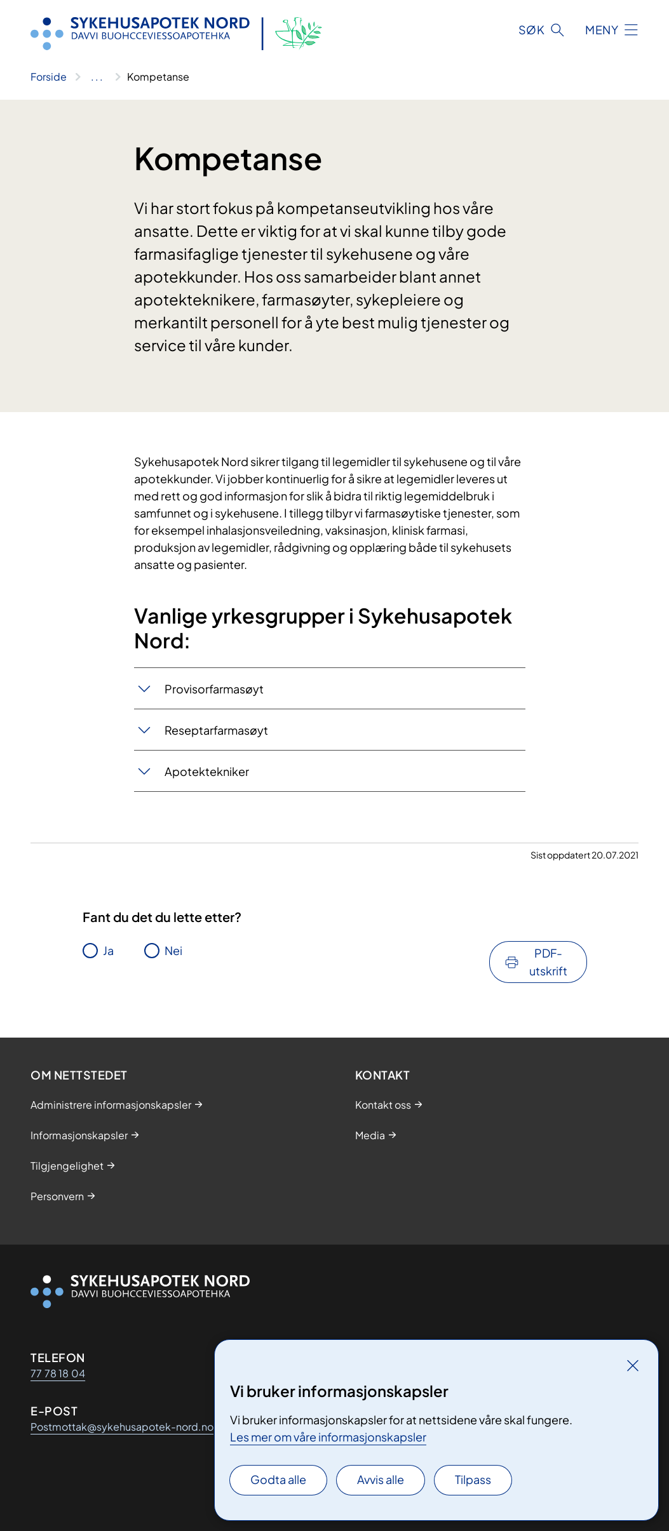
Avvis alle (380, 1479)
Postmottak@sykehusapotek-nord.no (121, 1426)
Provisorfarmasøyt (214, 688)
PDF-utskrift (548, 962)
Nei (173, 950)
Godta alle (278, 1479)
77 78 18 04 (57, 1373)
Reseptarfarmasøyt (216, 730)
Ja (108, 950)
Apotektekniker (207, 771)
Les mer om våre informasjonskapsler (328, 1436)
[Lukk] (633, 1365)
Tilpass (473, 1479)
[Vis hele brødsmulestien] (97, 76)
